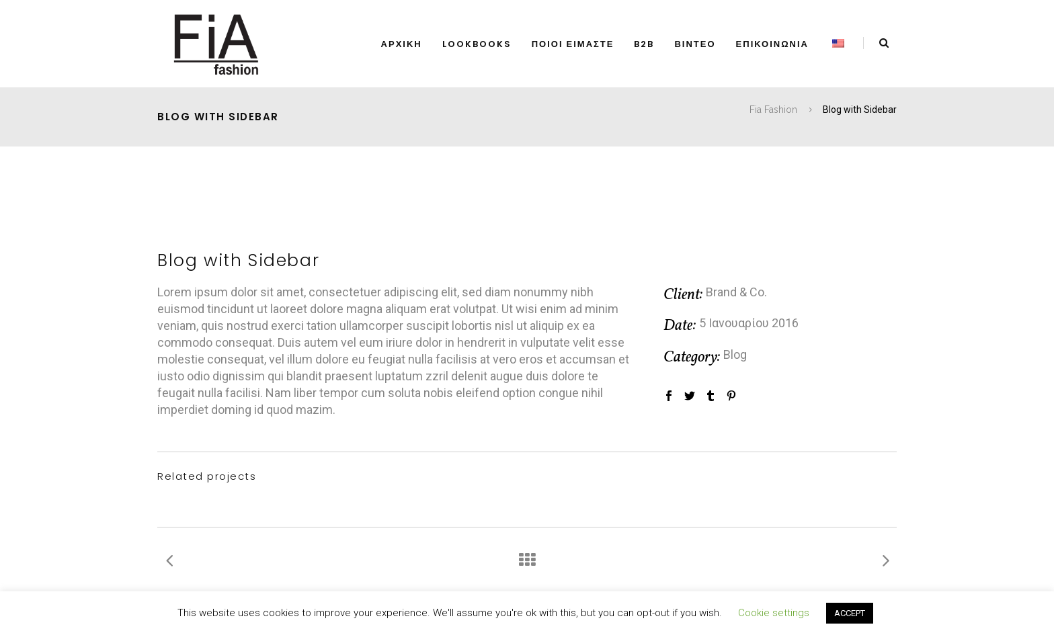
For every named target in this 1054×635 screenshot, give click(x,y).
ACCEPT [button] (849, 613)
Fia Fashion (773, 109)
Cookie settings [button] (773, 613)
